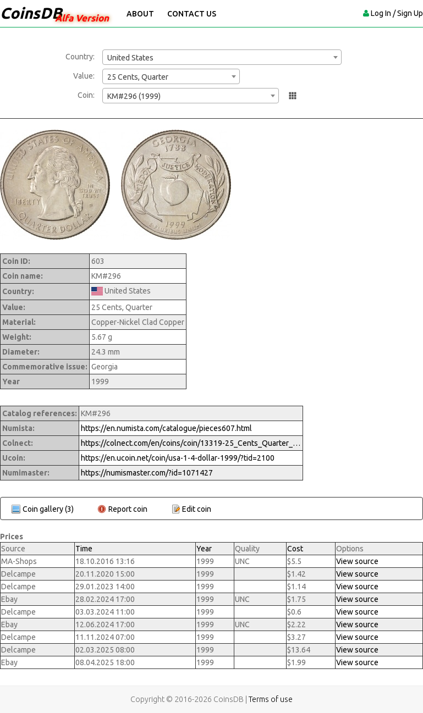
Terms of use (271, 699)
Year (204, 548)
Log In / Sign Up (397, 13)
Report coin (127, 509)
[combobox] (222, 57)
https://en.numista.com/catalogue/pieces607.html (166, 428)
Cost (295, 548)
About (140, 13)
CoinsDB (31, 12)
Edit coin (196, 509)
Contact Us (191, 13)
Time (83, 548)
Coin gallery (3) (48, 509)
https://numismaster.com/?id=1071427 (147, 472)
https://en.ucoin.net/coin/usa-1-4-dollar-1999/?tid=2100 (177, 458)
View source (357, 561)
